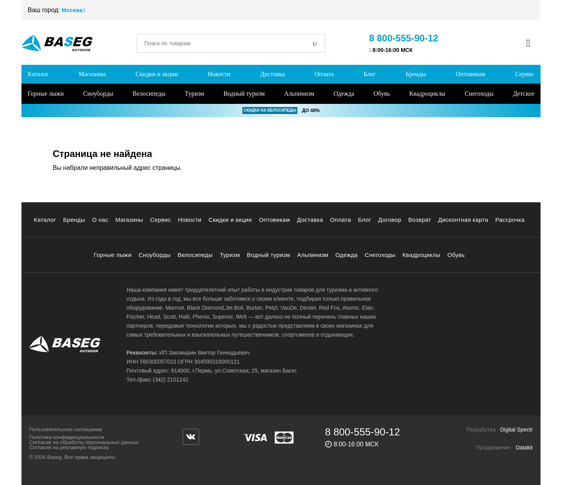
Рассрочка (510, 220)
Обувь (381, 93)
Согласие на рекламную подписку (69, 447)
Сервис (524, 74)
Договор (389, 220)
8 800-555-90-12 (403, 38)
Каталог (38, 74)
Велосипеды (149, 93)
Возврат (419, 220)
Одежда (344, 93)
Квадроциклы (427, 93)
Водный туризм (244, 93)
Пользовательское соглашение (65, 429)
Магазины (92, 74)
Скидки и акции (156, 74)
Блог (369, 74)
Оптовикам (471, 74)
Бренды (415, 74)
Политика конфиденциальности (66, 437)
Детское (523, 93)
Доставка (272, 74)
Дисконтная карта (463, 220)
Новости (219, 74)
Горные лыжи (46, 93)
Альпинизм (299, 93)
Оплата (324, 74)
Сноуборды (98, 93)
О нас (100, 220)
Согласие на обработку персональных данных (84, 442)
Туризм (194, 93)
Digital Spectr (516, 429)
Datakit (524, 447)
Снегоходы (479, 93)
